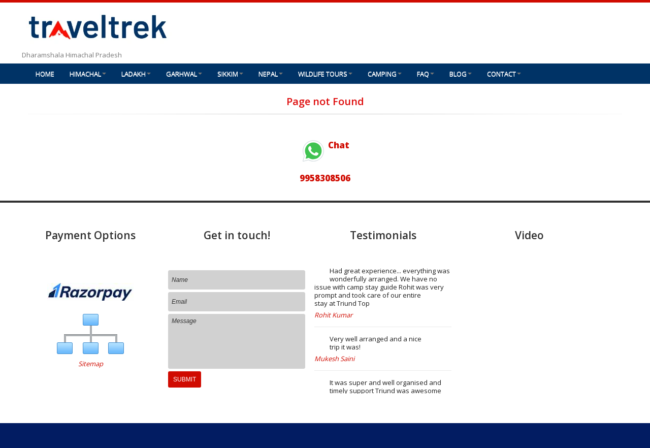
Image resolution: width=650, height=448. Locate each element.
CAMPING (385, 73)
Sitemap (90, 363)
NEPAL (270, 73)
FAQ (425, 73)
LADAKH (136, 73)
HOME (45, 73)
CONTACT (504, 73)
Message (236, 341)
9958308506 (325, 178)
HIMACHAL (88, 73)
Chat (325, 145)
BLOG (460, 73)
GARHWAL (184, 73)
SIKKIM (230, 73)
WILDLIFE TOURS (325, 73)
